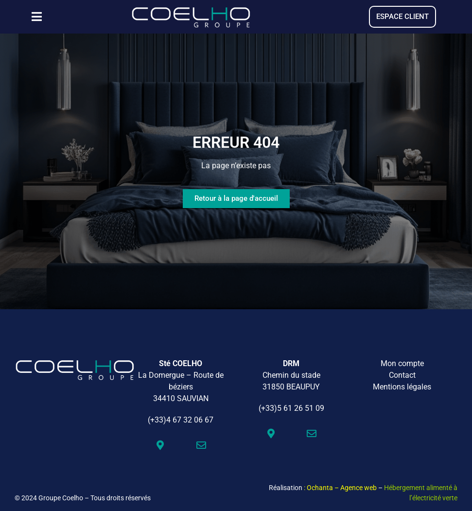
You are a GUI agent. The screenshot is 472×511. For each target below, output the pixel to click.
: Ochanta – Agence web (340, 488)
